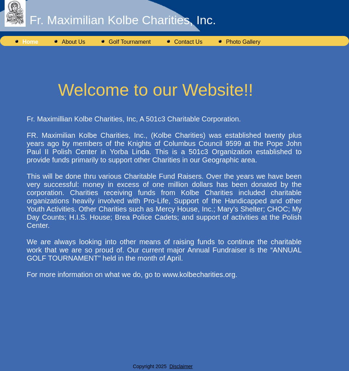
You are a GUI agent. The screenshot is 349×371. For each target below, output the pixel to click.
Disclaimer (181, 366)
